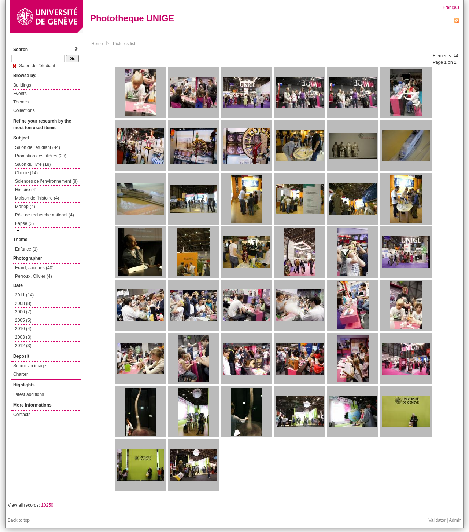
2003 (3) (23, 337)
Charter (20, 374)
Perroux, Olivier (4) (33, 276)
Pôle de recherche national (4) (44, 215)
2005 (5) (23, 320)
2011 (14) (24, 295)
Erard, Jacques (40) (34, 267)
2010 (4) (23, 328)
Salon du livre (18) (33, 164)
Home (97, 43)
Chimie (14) (26, 172)
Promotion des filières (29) (40, 155)
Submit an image (29, 365)
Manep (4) (25, 206)
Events (20, 93)
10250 (47, 505)
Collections (24, 110)
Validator (436, 520)
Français (451, 7)
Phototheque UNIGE (132, 18)
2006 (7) (23, 311)
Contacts (21, 414)
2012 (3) (23, 345)
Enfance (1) (26, 249)
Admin (455, 520)
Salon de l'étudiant (34, 65)
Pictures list (124, 43)
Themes (21, 102)
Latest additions (28, 394)
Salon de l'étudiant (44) (37, 147)
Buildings (22, 85)
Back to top (19, 520)
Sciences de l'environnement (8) (46, 181)
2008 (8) (23, 303)
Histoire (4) (26, 189)
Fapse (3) (24, 223)
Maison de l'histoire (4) (37, 198)
